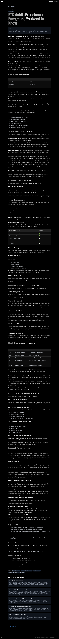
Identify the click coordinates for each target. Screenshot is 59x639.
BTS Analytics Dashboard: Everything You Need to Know (22, 560)
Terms (35, 637)
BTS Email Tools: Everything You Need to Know (20, 564)
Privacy (38, 637)
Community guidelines (44, 637)
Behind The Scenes (12, 626)
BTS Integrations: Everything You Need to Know (20, 558)
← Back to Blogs (11, 6)
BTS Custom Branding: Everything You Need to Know (22, 566)
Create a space (52, 637)
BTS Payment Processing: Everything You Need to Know (22, 562)
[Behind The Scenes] (2, 1)
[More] (57, 638)
